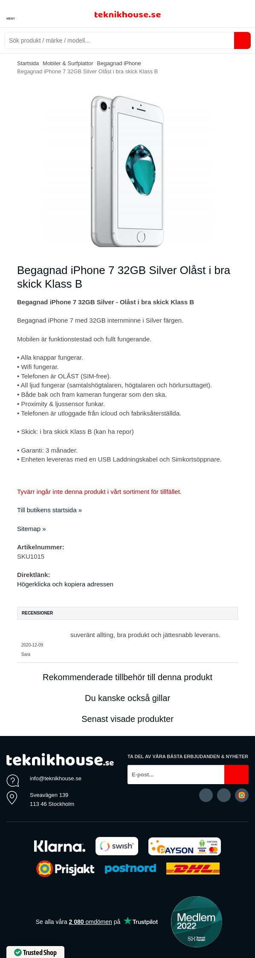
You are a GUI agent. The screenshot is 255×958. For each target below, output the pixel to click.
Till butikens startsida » (49, 510)
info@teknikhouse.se (55, 778)
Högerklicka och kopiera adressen (65, 584)
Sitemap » (31, 528)
